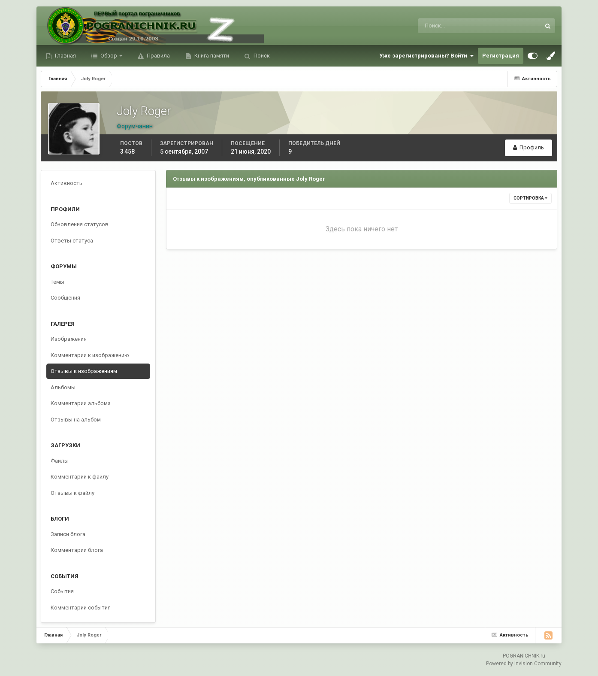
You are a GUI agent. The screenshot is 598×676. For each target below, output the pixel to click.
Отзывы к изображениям (84, 371)
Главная (65, 55)
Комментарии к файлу (80, 476)
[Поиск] (444, 25)
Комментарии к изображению (90, 355)
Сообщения (65, 297)
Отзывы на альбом (76, 419)
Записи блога (68, 534)
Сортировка (530, 198)
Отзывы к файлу (72, 493)
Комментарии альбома (81, 403)
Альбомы (63, 387)
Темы (57, 282)
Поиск (261, 55)
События (62, 591)
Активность (66, 183)
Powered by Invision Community (524, 664)
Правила (157, 55)
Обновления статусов (80, 224)
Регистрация (500, 55)
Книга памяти (211, 55)
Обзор (108, 55)
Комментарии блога (77, 550)
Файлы (60, 461)
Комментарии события (81, 607)
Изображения (69, 339)
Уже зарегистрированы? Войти (426, 56)
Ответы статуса (72, 240)
